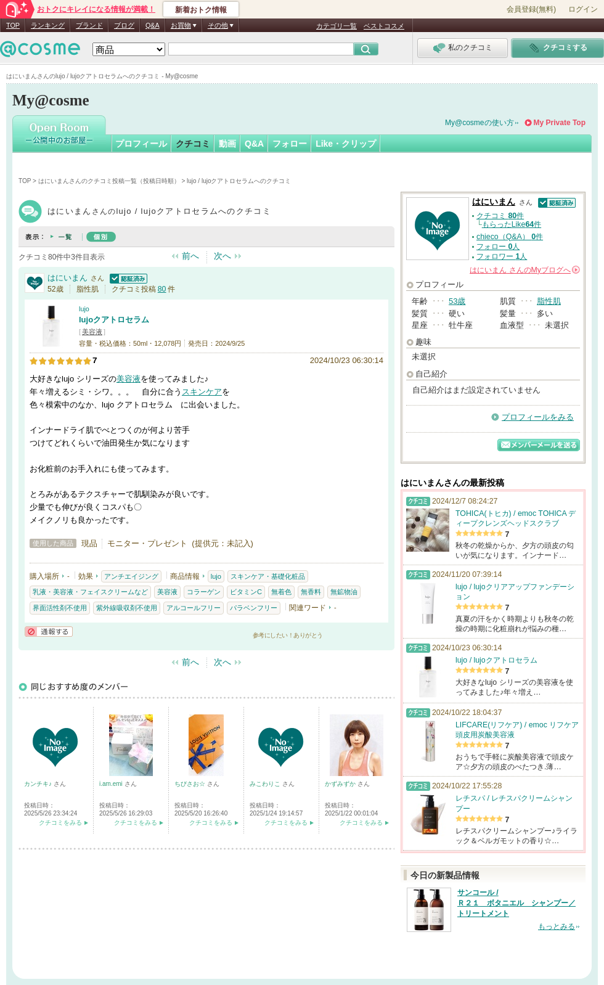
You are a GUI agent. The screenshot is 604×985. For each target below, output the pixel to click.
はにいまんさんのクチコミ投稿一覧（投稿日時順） (109, 181)
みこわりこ (266, 783)
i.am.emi (111, 783)
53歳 (457, 301)
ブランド (89, 25)
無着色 (281, 591)
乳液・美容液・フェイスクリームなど (90, 591)
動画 (227, 144)
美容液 (92, 331)
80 (162, 289)
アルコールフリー (193, 607)
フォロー (289, 144)
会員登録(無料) (531, 9)
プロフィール (141, 144)
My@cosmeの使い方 (479, 122)
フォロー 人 (498, 246)
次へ (222, 256)
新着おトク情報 (201, 10)
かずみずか (341, 783)
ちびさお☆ (190, 783)
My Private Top (560, 122)
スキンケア (202, 391)
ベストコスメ (384, 26)
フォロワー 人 (501, 256)
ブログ (124, 25)
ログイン (583, 9)
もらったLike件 (511, 224)
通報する (49, 631)
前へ (190, 256)
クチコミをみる (60, 822)
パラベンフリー (253, 607)
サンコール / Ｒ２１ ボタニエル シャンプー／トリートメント (516, 903)
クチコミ (193, 144)
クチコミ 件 (500, 215)
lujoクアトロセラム (114, 319)
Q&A (152, 25)
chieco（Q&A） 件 (509, 236)
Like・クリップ (346, 144)
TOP (13, 25)
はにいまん (67, 277)
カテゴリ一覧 (336, 26)
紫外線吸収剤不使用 (126, 607)
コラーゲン (204, 591)
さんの (525, 270)
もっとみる (556, 926)
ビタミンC (246, 591)
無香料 (311, 591)
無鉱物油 (343, 591)
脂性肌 (549, 301)
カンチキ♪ (39, 783)
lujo (84, 309)
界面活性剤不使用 (60, 607)
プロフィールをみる (538, 417)
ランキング (48, 25)
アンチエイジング (131, 576)
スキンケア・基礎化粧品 (268, 576)
